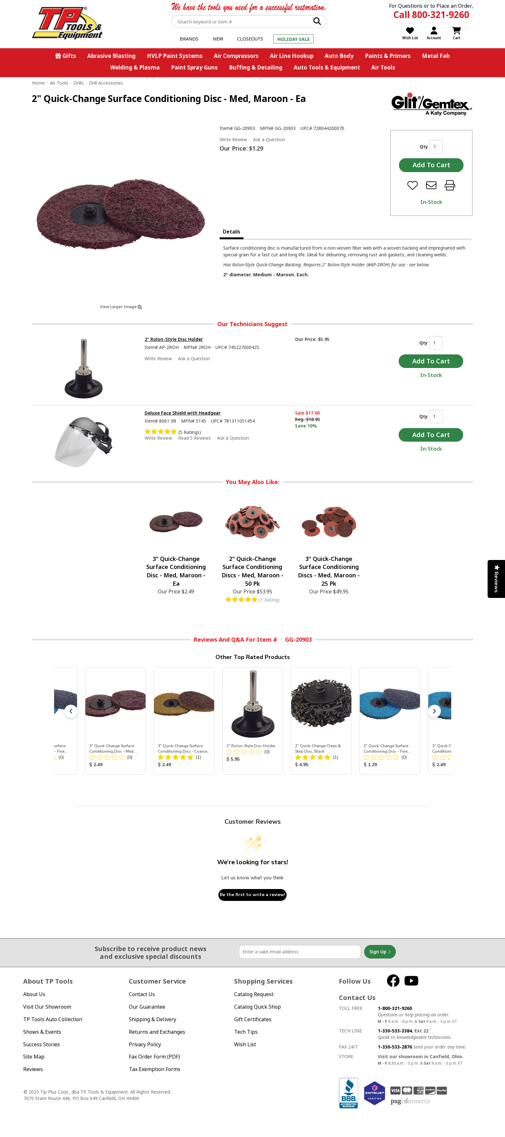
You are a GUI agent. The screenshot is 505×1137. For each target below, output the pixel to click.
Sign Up (380, 952)
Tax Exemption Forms (154, 1069)
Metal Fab (436, 56)
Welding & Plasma (135, 67)
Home (38, 83)
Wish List (245, 1044)
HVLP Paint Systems (175, 56)
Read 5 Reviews (194, 438)
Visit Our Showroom (47, 1006)
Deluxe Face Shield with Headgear (183, 413)
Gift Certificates (253, 1019)
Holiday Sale (293, 39)
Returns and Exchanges (157, 1031)
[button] (70, 711)
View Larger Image (121, 306)
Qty (424, 146)
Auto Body (339, 56)
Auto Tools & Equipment (327, 67)
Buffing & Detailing (255, 67)
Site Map (33, 1056)
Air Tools (383, 67)
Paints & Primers (388, 56)
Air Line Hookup (291, 56)
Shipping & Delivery (152, 1019)
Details (231, 231)
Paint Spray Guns (194, 67)
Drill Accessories (106, 83)
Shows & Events (42, 1031)
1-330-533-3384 (395, 1031)
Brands (189, 39)
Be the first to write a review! (252, 895)
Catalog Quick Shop (257, 1006)
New (218, 39)
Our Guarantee (147, 1006)
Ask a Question (269, 139)
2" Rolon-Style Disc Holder (174, 339)
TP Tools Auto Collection (52, 1019)
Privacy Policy (145, 1044)
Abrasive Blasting (111, 56)
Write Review (233, 139)
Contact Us (142, 994)
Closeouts (250, 39)
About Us (34, 994)
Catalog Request (253, 994)
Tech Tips (246, 1031)
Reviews (33, 1069)
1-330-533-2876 (395, 1047)
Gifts (69, 56)
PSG (410, 1101)
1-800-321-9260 (395, 1008)
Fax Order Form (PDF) (154, 1056)
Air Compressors (236, 56)
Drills (78, 83)
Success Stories (41, 1044)
